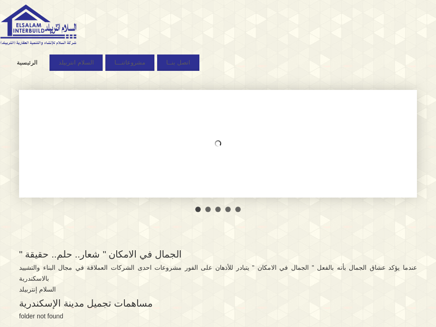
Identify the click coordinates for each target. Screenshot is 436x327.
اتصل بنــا (178, 62)
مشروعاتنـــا (129, 62)
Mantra (235, 280)
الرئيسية (27, 62)
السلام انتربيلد (76, 62)
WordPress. (266, 280)
